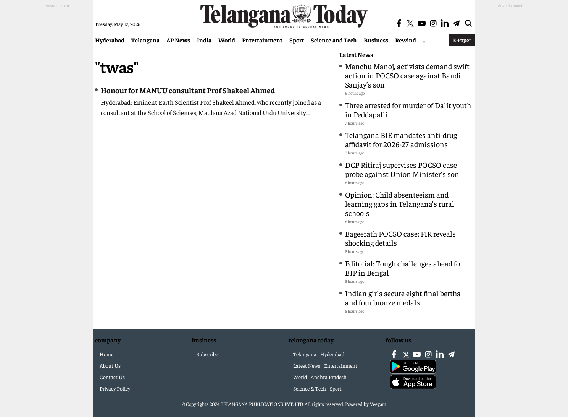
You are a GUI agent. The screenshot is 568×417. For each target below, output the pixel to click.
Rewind (405, 40)
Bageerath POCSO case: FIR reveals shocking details (400, 238)
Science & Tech (309, 388)
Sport (296, 40)
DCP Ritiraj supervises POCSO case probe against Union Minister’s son (402, 169)
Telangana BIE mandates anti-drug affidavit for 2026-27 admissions (401, 139)
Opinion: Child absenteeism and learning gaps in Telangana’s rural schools (399, 203)
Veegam (378, 404)
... (424, 40)
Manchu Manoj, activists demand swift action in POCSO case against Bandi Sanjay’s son (407, 75)
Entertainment (262, 40)
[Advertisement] (58, 124)
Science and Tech (334, 40)
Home (106, 353)
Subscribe (207, 353)
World (226, 40)
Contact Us (112, 376)
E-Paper (462, 39)
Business (376, 40)
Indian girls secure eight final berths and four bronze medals (402, 297)
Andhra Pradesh (329, 376)
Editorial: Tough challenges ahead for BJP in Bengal (404, 267)
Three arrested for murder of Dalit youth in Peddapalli (408, 109)
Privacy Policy (115, 388)
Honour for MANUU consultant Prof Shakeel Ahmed (188, 90)
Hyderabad (109, 40)
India (204, 40)
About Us (110, 365)
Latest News (356, 54)
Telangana (145, 40)
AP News (178, 40)
